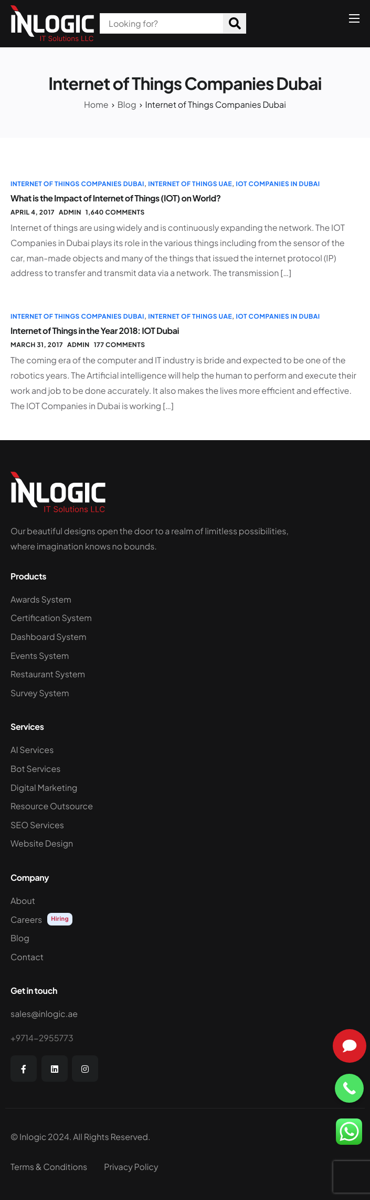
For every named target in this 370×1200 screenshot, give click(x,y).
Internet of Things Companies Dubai (77, 184)
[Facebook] (23, 1068)
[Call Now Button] (349, 1088)
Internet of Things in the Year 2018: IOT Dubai (94, 330)
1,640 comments (115, 212)
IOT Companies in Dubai (278, 184)
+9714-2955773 (41, 1037)
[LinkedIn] (54, 1068)
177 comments (119, 345)
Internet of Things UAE (190, 184)
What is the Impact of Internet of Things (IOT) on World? (115, 198)
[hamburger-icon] (354, 18)
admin (70, 212)
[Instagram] (85, 1068)
